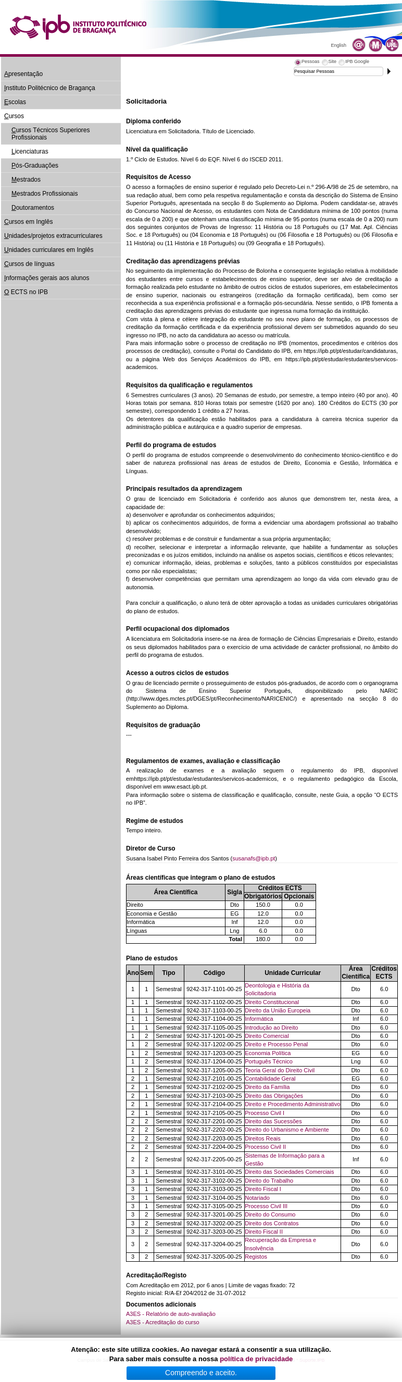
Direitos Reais (262, 1138)
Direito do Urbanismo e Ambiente (287, 1129)
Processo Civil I (264, 1113)
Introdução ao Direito (271, 1027)
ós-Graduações (34, 165)
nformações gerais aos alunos (46, 278)
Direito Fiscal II (264, 1231)
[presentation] (307, 63)
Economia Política (268, 1053)
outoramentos (32, 207)
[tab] (307, 63)
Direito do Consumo (270, 1214)
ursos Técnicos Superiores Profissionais (50, 133)
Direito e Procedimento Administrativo (292, 1104)
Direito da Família (267, 1087)
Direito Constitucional (272, 1002)
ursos (14, 116)
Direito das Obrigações (274, 1096)
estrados (26, 179)
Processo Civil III (266, 1206)
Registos (256, 1256)
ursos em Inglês (28, 221)
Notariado (257, 1198)
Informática (259, 1019)
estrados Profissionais (44, 193)
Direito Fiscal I (263, 1189)
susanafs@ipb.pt (253, 858)
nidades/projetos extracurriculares (53, 235)
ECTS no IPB (26, 292)
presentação (23, 74)
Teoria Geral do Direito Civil (280, 1070)
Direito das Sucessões (273, 1121)
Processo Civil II (265, 1147)
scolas (15, 102)
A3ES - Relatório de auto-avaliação (171, 1314)
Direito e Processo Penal (276, 1044)
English (338, 45)
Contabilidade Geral (270, 1078)
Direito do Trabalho (269, 1180)
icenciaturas (29, 151)
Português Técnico (269, 1061)
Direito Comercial (266, 1036)
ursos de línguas (29, 264)
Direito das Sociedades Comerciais (289, 1172)
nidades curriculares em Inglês (48, 249)
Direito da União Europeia (277, 1010)
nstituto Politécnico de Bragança (49, 88)
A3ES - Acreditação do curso (162, 1322)
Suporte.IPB (312, 1360)
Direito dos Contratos (271, 1223)
